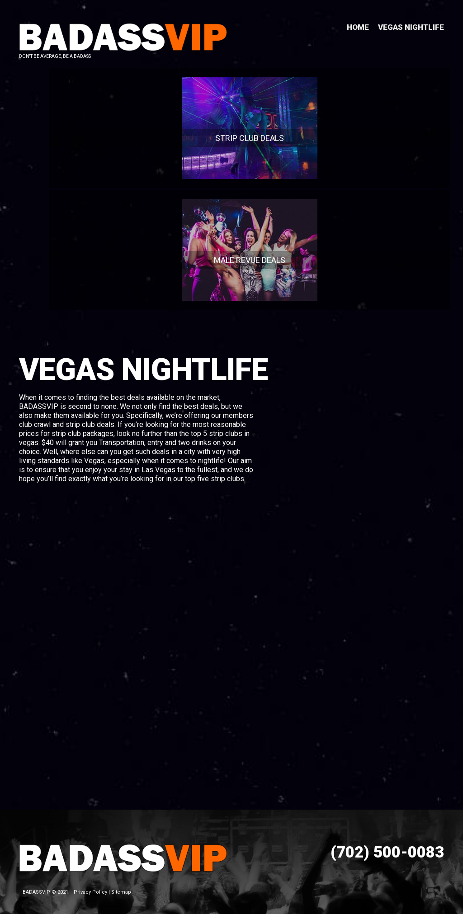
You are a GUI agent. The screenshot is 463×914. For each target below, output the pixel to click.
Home (358, 27)
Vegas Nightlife (411, 27)
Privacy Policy (90, 887)
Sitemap (121, 887)
